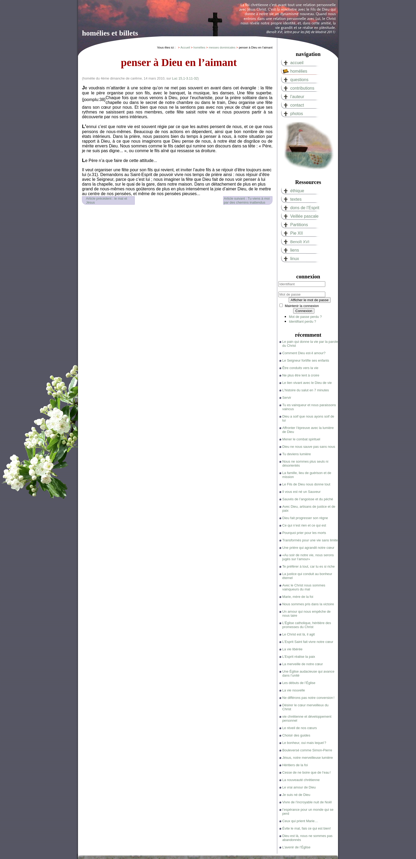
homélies (298, 71)
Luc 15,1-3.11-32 (185, 78)
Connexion (303, 311)
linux (294, 258)
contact (297, 105)
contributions (302, 88)
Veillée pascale (304, 216)
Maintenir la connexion (302, 306)
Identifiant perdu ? (302, 321)
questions (299, 79)
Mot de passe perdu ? (305, 317)
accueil (297, 62)
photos (296, 113)
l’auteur (297, 96)
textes (296, 199)
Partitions (299, 224)
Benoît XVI (299, 241)
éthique (297, 191)
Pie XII (296, 233)
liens (294, 250)
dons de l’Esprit (304, 207)
